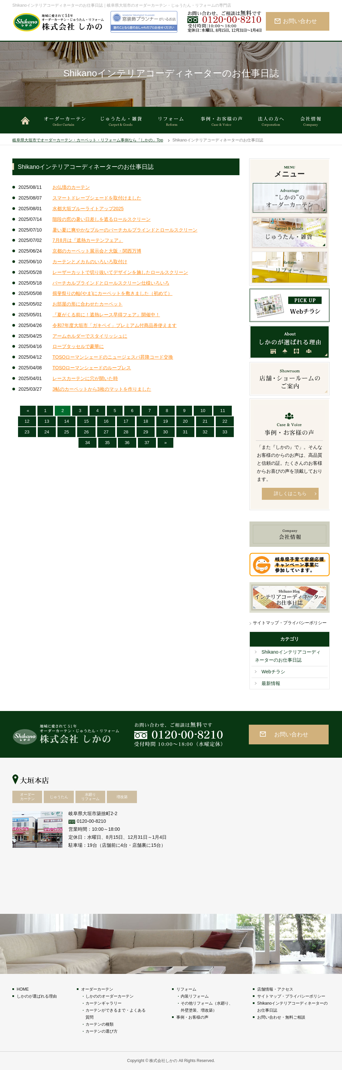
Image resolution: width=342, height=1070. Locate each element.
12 (27, 421)
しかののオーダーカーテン (110, 996)
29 (145, 431)
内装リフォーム (195, 996)
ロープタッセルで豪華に (78, 346)
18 (145, 421)
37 (147, 442)
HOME (23, 989)
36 (127, 442)
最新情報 (271, 683)
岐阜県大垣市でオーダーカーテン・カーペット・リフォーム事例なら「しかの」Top (87, 140)
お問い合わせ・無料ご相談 (281, 1017)
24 (46, 431)
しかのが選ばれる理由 (37, 996)
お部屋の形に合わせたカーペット (87, 304)
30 (165, 431)
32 (205, 431)
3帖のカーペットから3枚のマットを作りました (101, 389)
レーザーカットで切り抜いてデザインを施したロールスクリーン (120, 272)
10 (202, 410)
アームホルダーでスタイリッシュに (89, 336)
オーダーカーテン (97, 989)
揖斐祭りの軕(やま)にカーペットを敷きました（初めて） (112, 293)
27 (106, 431)
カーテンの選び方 (102, 1031)
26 (86, 431)
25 (66, 431)
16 (106, 421)
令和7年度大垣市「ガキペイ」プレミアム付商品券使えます (114, 325)
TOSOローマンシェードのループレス (91, 367)
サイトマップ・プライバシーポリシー (290, 622)
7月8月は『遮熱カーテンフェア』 (87, 240)
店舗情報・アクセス (275, 989)
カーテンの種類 (100, 1024)
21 (205, 421)
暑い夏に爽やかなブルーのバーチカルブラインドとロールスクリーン (124, 230)
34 (87, 442)
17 (126, 421)
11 (222, 410)
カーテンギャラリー (104, 1003)
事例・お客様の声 (192, 1017)
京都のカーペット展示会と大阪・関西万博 (96, 251)
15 (86, 421)
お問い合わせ (300, 21)
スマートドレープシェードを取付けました (96, 198)
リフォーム (186, 989)
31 (185, 431)
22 (224, 421)
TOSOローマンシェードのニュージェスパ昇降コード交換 (112, 357)
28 (126, 431)
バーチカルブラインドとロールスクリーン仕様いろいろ (110, 283)
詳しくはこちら (290, 493)
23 (27, 431)
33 (224, 431)
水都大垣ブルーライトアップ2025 (88, 208)
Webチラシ (273, 671)
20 (185, 421)
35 (107, 442)
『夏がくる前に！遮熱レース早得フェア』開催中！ (106, 314)
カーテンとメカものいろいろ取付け (89, 261)
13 (46, 421)
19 (165, 421)
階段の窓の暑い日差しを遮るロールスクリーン (101, 219)
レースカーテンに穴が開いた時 (85, 378)
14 (66, 421)
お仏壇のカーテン (71, 187)
